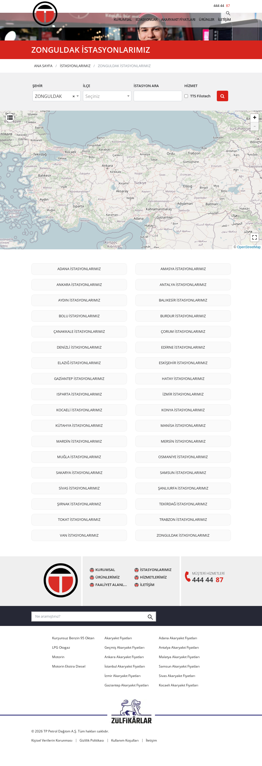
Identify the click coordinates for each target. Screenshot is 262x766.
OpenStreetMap (249, 261)
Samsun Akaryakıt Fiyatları (179, 680)
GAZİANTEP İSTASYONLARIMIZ (79, 393)
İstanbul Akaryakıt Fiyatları (125, 680)
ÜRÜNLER (206, 20)
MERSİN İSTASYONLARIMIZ (183, 455)
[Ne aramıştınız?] (228, 14)
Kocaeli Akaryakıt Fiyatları (178, 699)
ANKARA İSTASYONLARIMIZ (79, 299)
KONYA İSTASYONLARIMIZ (183, 424)
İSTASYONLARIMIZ (75, 80)
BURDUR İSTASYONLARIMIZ (183, 330)
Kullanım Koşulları (125, 754)
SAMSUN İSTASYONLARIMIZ (183, 487)
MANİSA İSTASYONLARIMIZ (183, 440)
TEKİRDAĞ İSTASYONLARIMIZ (183, 518)
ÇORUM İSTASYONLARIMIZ (183, 346)
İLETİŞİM (224, 20)
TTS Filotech (197, 110)
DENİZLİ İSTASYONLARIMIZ (79, 361)
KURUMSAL (123, 20)
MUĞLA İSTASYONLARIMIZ (79, 471)
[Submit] (222, 110)
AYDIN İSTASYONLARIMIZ (79, 314)
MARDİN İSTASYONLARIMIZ (79, 455)
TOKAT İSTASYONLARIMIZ (79, 534)
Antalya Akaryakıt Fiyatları (179, 662)
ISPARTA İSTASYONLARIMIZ (79, 408)
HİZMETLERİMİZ (153, 592)
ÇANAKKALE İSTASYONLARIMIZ (79, 346)
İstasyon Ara (146, 100)
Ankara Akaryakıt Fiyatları (124, 671)
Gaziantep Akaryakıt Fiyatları (127, 699)
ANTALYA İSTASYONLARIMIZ (183, 299)
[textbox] (107, 111)
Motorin (58, 671)
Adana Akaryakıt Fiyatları (178, 652)
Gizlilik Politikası (92, 754)
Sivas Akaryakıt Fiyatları (177, 690)
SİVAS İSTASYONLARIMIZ (79, 502)
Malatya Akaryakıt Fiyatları (179, 671)
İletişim (151, 754)
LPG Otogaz (61, 662)
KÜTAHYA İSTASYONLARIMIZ (79, 440)
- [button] (254, 141)
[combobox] (56, 110)
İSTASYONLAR (146, 20)
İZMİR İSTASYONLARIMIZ (183, 408)
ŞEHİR (37, 100)
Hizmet (190, 100)
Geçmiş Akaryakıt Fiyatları (124, 662)
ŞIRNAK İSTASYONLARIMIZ (79, 518)
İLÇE (86, 100)
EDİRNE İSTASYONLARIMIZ (183, 361)
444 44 (222, 5)
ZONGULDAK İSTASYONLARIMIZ (183, 549)
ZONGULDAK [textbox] (55, 111)
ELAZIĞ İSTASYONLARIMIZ (79, 377)
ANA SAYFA (43, 80)
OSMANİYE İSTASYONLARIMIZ (183, 471)
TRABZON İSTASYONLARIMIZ (183, 534)
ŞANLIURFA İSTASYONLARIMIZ (183, 502)
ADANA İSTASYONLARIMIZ (79, 283)
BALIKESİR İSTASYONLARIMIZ (183, 314)
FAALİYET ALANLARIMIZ (112, 599)
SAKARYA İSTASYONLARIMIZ (79, 487)
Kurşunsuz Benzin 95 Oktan (73, 652)
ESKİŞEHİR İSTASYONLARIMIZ (183, 377)
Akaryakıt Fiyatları (118, 652)
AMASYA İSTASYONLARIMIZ (183, 283)
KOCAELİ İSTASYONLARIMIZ (79, 424)
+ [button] (254, 133)
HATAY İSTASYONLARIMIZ (183, 393)
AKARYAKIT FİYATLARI (178, 20)
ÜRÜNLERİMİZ (107, 592)
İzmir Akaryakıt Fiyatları (123, 690)
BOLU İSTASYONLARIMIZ (79, 330)
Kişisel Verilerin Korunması (51, 754)
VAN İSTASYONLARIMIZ (79, 549)
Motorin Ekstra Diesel (68, 680)
